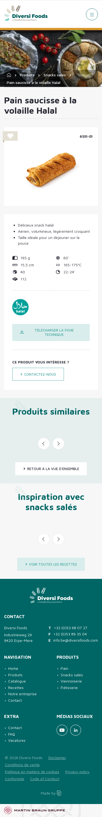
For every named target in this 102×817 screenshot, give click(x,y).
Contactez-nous (38, 374)
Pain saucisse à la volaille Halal (33, 82)
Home (13, 668)
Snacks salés (55, 75)
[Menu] (92, 14)
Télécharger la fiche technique (47, 332)
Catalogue (17, 681)
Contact (15, 700)
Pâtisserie (69, 687)
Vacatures (17, 740)
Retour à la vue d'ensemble (51, 469)
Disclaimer (57, 757)
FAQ (11, 734)
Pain (64, 668)
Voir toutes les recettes (51, 564)
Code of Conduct (44, 778)
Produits (27, 75)
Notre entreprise (22, 693)
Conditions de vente (22, 764)
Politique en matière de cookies (32, 771)
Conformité (14, 778)
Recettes (16, 687)
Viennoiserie (71, 681)
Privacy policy (77, 771)
